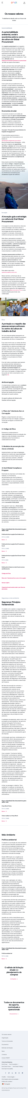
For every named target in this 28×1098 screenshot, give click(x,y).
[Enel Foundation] (13, 1064)
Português (6, 1084)
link (8, 378)
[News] (3, 1051)
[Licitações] (14, 979)
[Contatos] (4, 1054)
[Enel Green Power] (6, 1066)
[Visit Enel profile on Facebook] (5, 1073)
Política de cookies (7, 1081)
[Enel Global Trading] (18, 1066)
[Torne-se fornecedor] (7, 1041)
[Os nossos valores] (6, 1034)
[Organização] (5, 1038)
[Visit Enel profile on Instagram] (19, 1073)
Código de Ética (6, 573)
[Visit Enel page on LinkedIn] (12, 1073)
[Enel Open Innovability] (7, 1068)
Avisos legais (10, 1077)
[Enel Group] (4, 1064)
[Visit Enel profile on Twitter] (9, 1073)
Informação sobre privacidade (10, 1079)
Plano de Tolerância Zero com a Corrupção (14, 578)
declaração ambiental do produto (11, 140)
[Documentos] (14, 1014)
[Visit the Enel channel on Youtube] (15, 1073)
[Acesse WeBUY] (6, 1058)
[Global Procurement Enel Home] (14, 2)
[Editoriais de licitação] (7, 1048)
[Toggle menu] (2, 2)
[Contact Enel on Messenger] (22, 1073)
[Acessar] (24, 3)
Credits (4, 1077)
